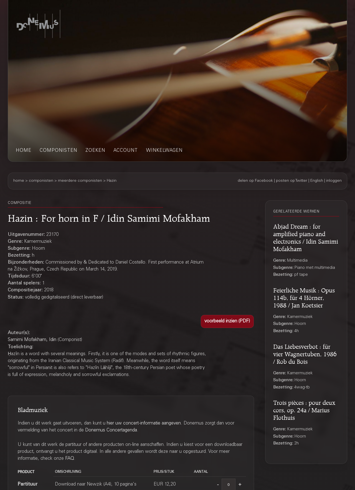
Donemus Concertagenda (111, 430)
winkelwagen (164, 150)
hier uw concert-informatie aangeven (144, 423)
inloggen (334, 181)
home (23, 150)
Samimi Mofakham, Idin (32, 340)
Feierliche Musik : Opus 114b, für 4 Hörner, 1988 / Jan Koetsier (304, 297)
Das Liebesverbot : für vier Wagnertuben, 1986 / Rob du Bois (305, 353)
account (125, 150)
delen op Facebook (255, 181)
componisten (58, 150)
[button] (227, 321)
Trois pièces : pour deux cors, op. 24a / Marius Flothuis (304, 409)
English (316, 181)
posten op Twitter (291, 181)
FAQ (69, 458)
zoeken (95, 150)
